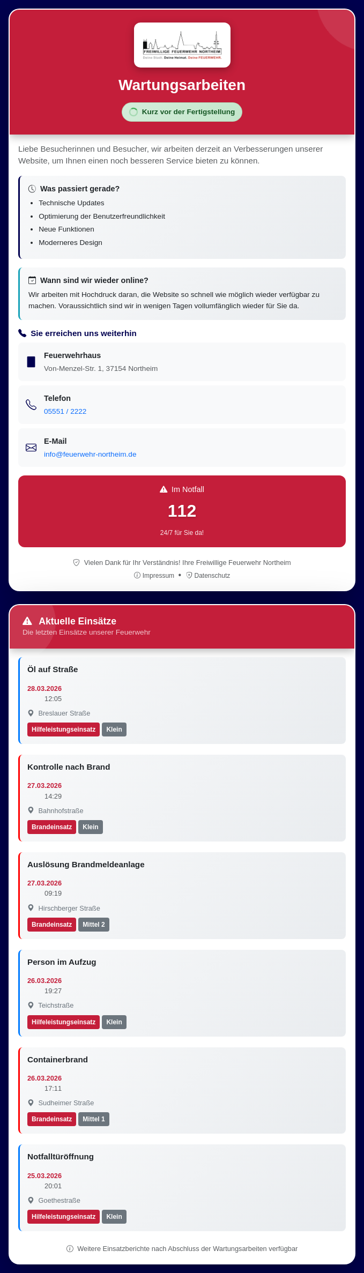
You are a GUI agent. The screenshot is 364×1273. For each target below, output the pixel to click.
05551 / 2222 (65, 411)
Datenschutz (208, 575)
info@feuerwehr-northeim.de (90, 454)
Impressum (155, 575)
